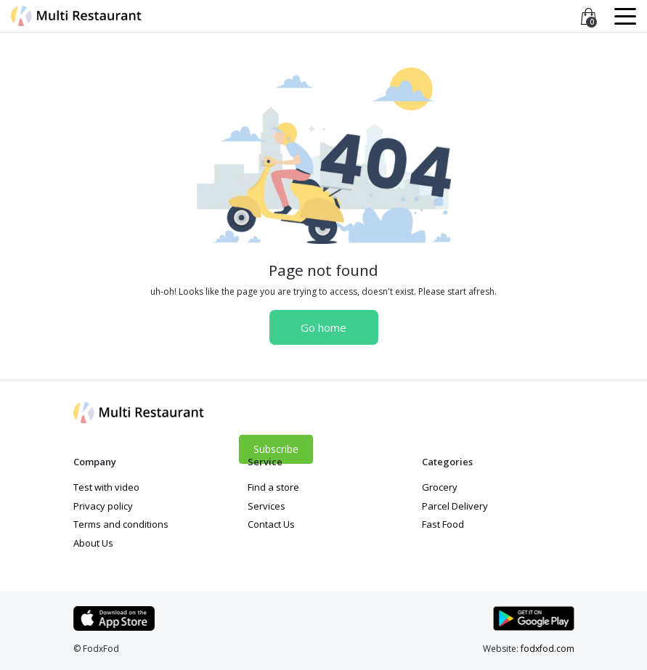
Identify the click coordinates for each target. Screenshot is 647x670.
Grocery (439, 487)
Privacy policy (103, 505)
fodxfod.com (547, 648)
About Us (93, 543)
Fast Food (443, 524)
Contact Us (271, 524)
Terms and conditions (120, 524)
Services (266, 505)
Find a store (273, 487)
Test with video (106, 487)
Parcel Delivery (455, 505)
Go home (323, 327)
